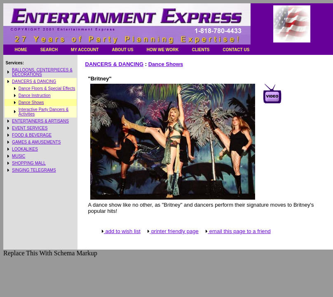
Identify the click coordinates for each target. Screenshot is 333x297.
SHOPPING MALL (29, 163)
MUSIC (18, 156)
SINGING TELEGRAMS (34, 170)
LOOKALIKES (25, 149)
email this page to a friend (237, 231)
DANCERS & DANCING (34, 81)
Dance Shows (31, 102)
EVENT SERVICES (29, 128)
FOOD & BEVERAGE (32, 135)
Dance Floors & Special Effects (47, 88)
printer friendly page (172, 231)
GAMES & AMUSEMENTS (36, 142)
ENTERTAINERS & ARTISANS (40, 121)
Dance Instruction (35, 95)
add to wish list (121, 231)
